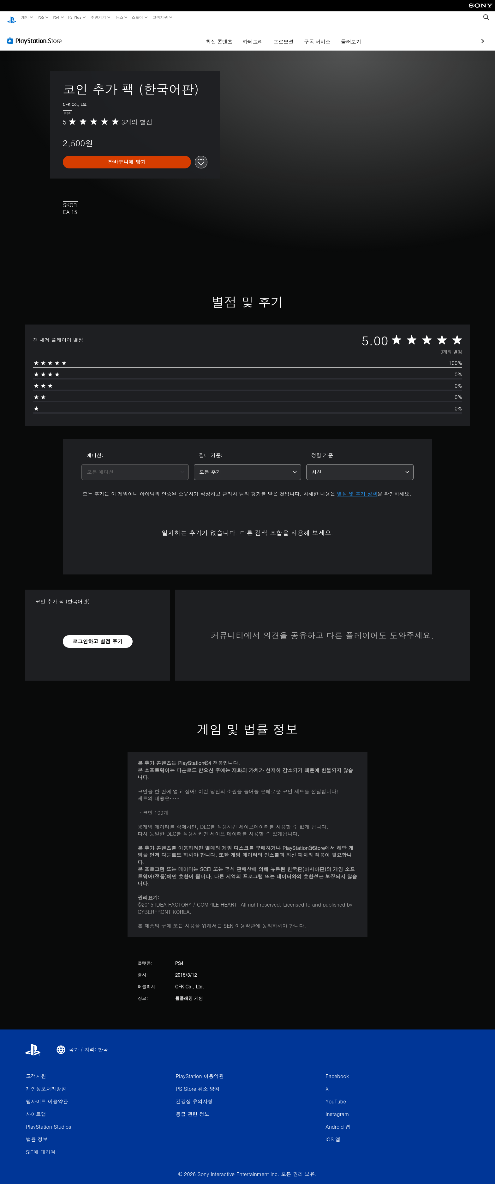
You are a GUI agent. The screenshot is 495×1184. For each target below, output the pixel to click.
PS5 (40, 17)
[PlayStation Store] (36, 34)
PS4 (56, 17)
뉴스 (119, 17)
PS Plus (74, 17)
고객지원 (160, 17)
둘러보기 (314, 35)
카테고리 (216, 35)
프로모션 (247, 35)
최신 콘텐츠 (182, 35)
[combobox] (135, 466)
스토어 (137, 17)
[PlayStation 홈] (11, 17)
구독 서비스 (280, 35)
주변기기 (98, 17)
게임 (25, 17)
